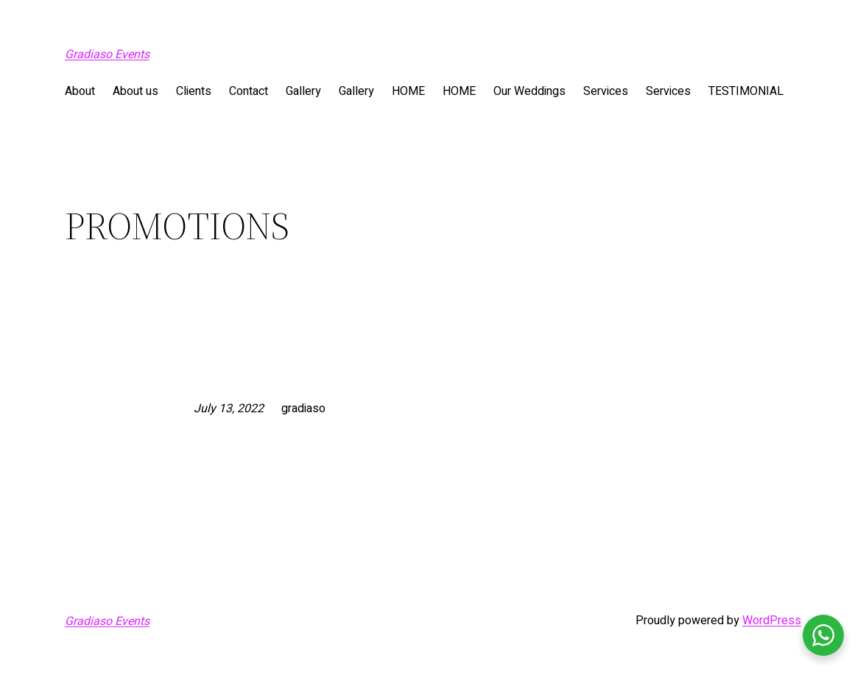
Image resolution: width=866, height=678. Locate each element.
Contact (248, 91)
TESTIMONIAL (746, 91)
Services (605, 91)
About (80, 91)
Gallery (303, 91)
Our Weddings (529, 91)
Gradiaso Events (107, 54)
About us (135, 91)
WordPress (771, 620)
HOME (408, 91)
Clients (193, 91)
